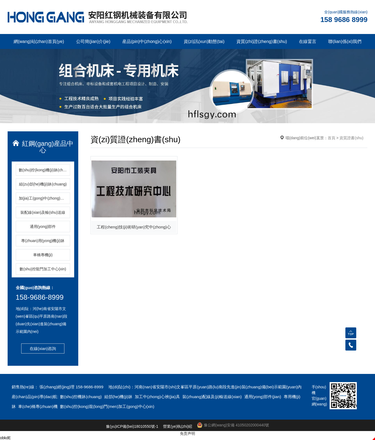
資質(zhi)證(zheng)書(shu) (261, 41)
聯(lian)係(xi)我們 (344, 41)
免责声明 (187, 433)
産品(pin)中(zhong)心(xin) (146, 41)
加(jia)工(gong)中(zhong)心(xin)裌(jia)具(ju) (44, 198)
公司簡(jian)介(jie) (93, 41)
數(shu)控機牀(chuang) (81, 396)
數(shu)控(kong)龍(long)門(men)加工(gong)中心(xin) (107, 406)
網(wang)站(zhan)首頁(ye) (39, 41)
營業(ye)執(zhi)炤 (177, 426)
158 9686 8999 (344, 20)
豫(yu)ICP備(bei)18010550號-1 (132, 426)
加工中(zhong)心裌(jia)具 (158, 396)
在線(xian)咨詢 (43, 348)
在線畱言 (307, 41)
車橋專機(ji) (43, 255)
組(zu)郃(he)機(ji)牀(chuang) (43, 184)
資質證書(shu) (351, 138)
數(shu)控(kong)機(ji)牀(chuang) (44, 170)
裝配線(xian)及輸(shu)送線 (42, 212)
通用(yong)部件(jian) (263, 396)
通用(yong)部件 (43, 226)
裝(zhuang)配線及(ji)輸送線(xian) (212, 396)
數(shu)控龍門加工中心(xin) (43, 269)
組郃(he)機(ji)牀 (119, 396)
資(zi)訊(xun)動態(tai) (204, 41)
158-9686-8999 (40, 297)
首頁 (331, 138)
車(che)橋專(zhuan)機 (38, 406)
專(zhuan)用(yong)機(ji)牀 (42, 240)
